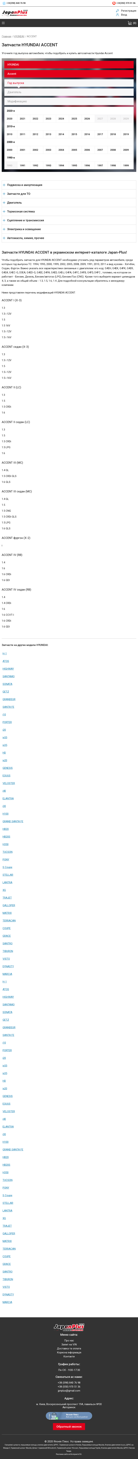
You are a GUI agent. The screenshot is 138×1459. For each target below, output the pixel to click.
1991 (22, 165)
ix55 (5, 737)
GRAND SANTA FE (13, 821)
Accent (11, 73)
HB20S (6, 836)
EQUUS (6, 775)
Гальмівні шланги (12, 1445)
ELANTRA (8, 798)
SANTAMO (9, 676)
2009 (126, 149)
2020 (9, 118)
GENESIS (8, 768)
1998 (113, 165)
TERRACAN (9, 920)
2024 (61, 118)
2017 (100, 134)
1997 (100, 165)
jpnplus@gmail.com (69, 1390)
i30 (4, 806)
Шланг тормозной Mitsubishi (44, 1448)
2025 (74, 118)
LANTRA (7, 882)
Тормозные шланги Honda (70, 1445)
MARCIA (7, 974)
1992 (35, 165)
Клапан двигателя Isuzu (115, 1445)
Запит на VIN (69, 1344)
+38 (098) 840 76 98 (69, 1382)
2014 (61, 134)
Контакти (69, 1356)
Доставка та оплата (69, 1348)
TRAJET (7, 897)
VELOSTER (9, 783)
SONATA (7, 684)
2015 (74, 134)
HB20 (6, 829)
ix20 (5, 760)
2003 (48, 149)
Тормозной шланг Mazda (21, 1448)
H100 (6, 813)
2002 (35, 149)
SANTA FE (8, 707)
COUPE (7, 928)
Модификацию (17, 101)
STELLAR (8, 874)
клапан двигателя (45, 1445)
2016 (87, 134)
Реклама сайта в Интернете (67, 1454)
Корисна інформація (69, 1352)
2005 (74, 149)
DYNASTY (8, 966)
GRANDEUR (9, 699)
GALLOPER (9, 905)
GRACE (7, 935)
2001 (22, 149)
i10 (4, 714)
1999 (126, 165)
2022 (35, 118)
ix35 (5, 745)
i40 (4, 790)
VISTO (6, 958)
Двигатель (14, 92)
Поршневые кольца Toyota (89, 1448)
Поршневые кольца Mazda (93, 1445)
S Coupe (7, 867)
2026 (87, 118)
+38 (16, 3)
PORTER (7, 722)
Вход (124, 14)
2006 (87, 149)
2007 (100, 149)
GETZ (6, 691)
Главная (6, 36)
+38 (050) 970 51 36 (69, 1386)
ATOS (6, 661)
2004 (61, 149)
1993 (48, 165)
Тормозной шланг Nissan (67, 1448)
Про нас (69, 1340)
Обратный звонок (69, 1426)
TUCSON (7, 852)
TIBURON (8, 951)
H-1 (5, 653)
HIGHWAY (8, 668)
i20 (4, 729)
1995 (74, 165)
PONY (6, 859)
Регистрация (128, 10)
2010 (9, 134)
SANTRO (7, 943)
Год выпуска (15, 83)
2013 (48, 134)
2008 (113, 149)
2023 (48, 118)
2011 (22, 134)
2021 (22, 118)
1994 (61, 165)
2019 (126, 134)
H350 (6, 844)
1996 (87, 165)
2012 (35, 134)
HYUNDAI (19, 36)
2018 (113, 134)
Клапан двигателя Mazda (112, 1448)
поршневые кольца (29, 1445)
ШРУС (56, 1445)
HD (4, 752)
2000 (9, 149)
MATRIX (7, 913)
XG (4, 890)
